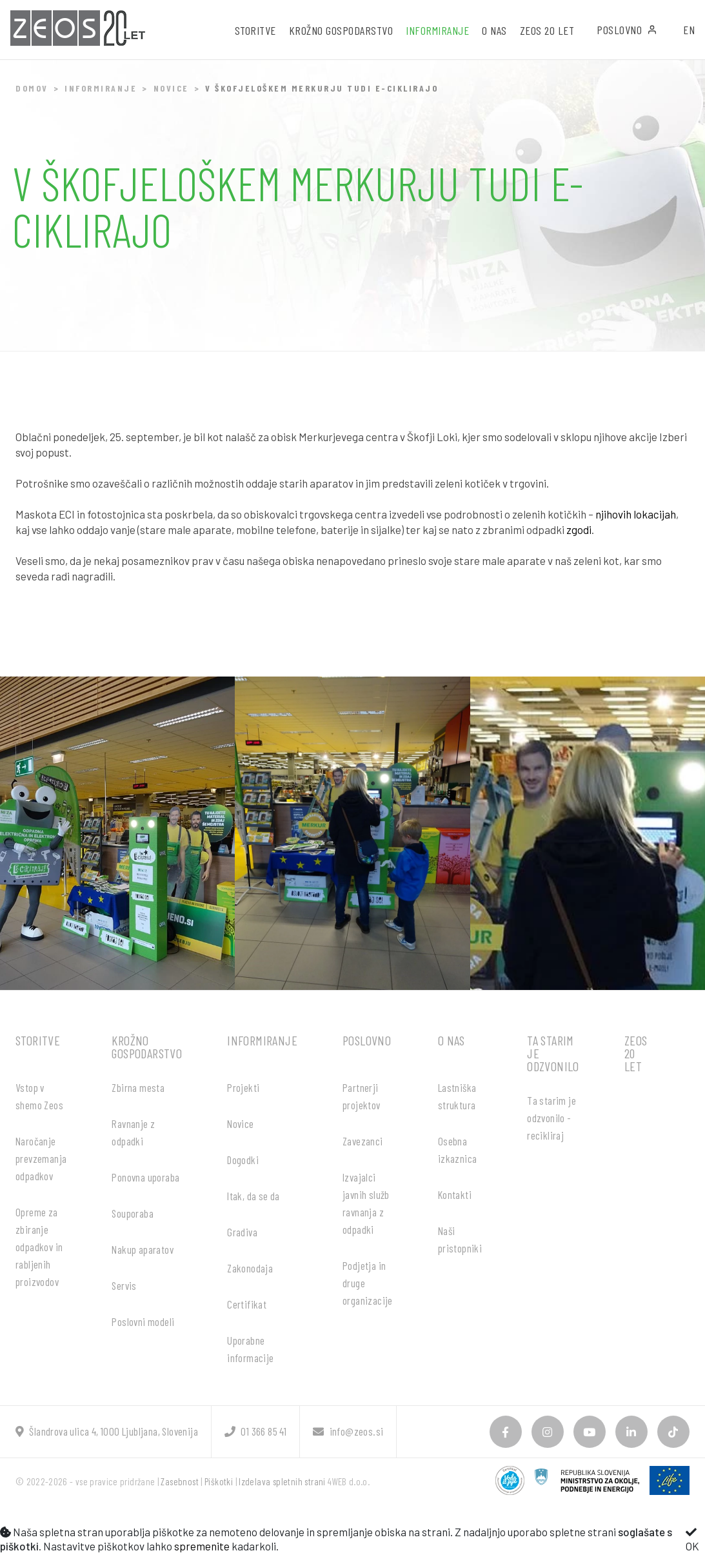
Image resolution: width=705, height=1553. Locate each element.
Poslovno (627, 30)
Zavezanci (363, 1140)
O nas (451, 1040)
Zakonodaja (250, 1267)
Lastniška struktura (457, 1096)
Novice (171, 88)
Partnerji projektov (362, 1096)
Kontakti (455, 1194)
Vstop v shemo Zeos (39, 1096)
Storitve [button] (255, 30)
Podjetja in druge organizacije (368, 1283)
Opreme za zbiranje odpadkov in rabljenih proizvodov (39, 1246)
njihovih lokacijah (635, 514)
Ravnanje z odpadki (133, 1132)
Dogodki (243, 1159)
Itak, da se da (253, 1195)
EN (689, 30)
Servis (124, 1285)
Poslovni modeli (143, 1321)
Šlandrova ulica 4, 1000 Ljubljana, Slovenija (106, 1431)
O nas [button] (494, 30)
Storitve (37, 1040)
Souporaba (133, 1213)
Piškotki (218, 1481)
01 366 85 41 (255, 1431)
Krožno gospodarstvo (147, 1047)
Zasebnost (180, 1481)
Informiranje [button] (437, 30)
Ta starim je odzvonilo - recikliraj (551, 1118)
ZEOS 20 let (547, 30)
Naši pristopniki (460, 1239)
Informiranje (101, 88)
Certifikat (246, 1304)
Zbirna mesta (138, 1087)
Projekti (243, 1087)
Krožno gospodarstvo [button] (341, 30)
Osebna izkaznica (457, 1149)
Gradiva (242, 1231)
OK (692, 1539)
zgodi (578, 529)
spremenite (202, 1545)
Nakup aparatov (143, 1249)
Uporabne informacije (250, 1349)
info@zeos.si (348, 1431)
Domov (31, 88)
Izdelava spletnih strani (282, 1481)
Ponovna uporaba (145, 1177)
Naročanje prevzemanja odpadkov (40, 1158)
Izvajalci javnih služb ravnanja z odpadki (366, 1203)
